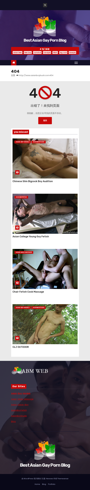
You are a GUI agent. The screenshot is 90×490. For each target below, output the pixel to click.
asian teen (17, 52)
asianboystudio (38, 142)
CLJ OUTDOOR (21, 347)
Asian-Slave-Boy (20, 404)
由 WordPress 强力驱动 (31, 478)
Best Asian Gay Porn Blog (45, 40)
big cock (63, 52)
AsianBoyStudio (19, 415)
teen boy (27, 52)
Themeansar (63, 478)
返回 (45, 120)
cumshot (37, 52)
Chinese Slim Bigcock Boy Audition (33, 181)
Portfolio (51, 484)
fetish (55, 52)
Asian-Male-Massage (22, 399)
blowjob (72, 52)
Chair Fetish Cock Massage (28, 291)
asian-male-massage (24, 252)
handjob (47, 52)
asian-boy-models (22, 142)
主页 (13, 75)
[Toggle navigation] (76, 63)
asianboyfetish (21, 197)
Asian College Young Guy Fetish (31, 236)
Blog (13, 421)
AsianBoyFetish (19, 410)
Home (37, 484)
